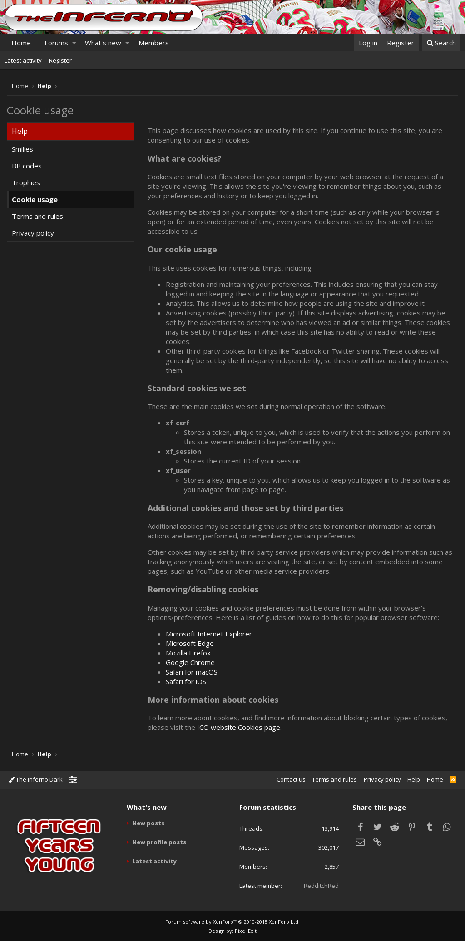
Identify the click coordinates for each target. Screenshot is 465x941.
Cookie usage (35, 199)
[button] (74, 42)
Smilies (22, 148)
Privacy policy (33, 232)
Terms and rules (37, 216)
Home (21, 42)
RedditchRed (321, 886)
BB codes (27, 165)
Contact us (291, 779)
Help (413, 779)
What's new (103, 42)
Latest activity (23, 60)
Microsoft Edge (190, 643)
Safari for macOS (192, 671)
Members (154, 42)
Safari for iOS (186, 681)
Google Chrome (190, 662)
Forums (56, 42)
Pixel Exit (246, 930)
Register (60, 60)
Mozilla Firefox (188, 652)
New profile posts (159, 842)
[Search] (441, 42)
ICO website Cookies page (238, 727)
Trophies (26, 182)
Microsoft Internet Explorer (209, 633)
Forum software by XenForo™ (232, 921)
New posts (148, 823)
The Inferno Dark (36, 779)
